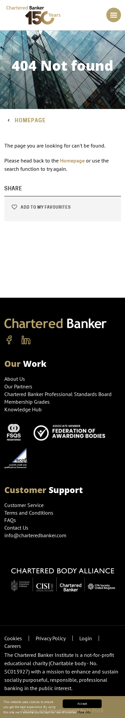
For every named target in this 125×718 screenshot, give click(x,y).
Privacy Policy (51, 638)
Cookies (13, 638)
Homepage (30, 120)
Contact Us (16, 527)
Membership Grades (27, 401)
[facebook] (9, 340)
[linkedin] (26, 340)
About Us (14, 378)
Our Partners (18, 386)
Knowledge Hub (23, 409)
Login (85, 638)
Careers (12, 646)
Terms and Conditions (28, 512)
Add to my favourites (41, 207)
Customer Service (24, 505)
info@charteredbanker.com (36, 535)
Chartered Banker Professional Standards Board (58, 394)
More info (84, 712)
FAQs (10, 520)
